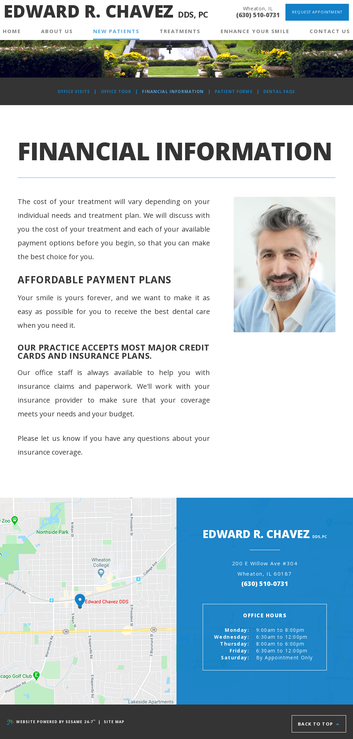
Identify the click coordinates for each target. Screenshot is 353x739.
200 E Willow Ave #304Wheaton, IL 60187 (236, 573)
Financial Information (172, 91)
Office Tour (114, 91)
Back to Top (319, 722)
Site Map (117, 721)
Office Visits (70, 91)
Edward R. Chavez (105, 12)
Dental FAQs (282, 91)
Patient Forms (235, 91)
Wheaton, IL (252, 8)
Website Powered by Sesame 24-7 (52, 722)
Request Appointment (316, 11)
